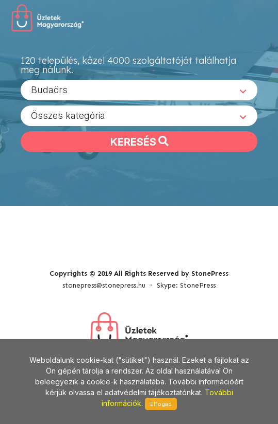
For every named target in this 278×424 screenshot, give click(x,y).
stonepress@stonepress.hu (103, 285)
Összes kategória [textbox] (68, 115)
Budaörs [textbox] (49, 89)
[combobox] (139, 90)
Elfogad (161, 404)
